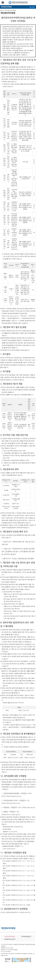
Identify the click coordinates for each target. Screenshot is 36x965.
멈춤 (7, 961)
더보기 (6, 961)
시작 (9, 961)
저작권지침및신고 (26, 936)
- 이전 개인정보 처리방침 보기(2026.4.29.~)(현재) (16, 905)
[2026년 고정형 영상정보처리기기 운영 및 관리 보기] (15, 912)
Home (2, 10)
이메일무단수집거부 (9, 939)
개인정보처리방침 (10, 10)
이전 (12, 960)
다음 (30, 960)
